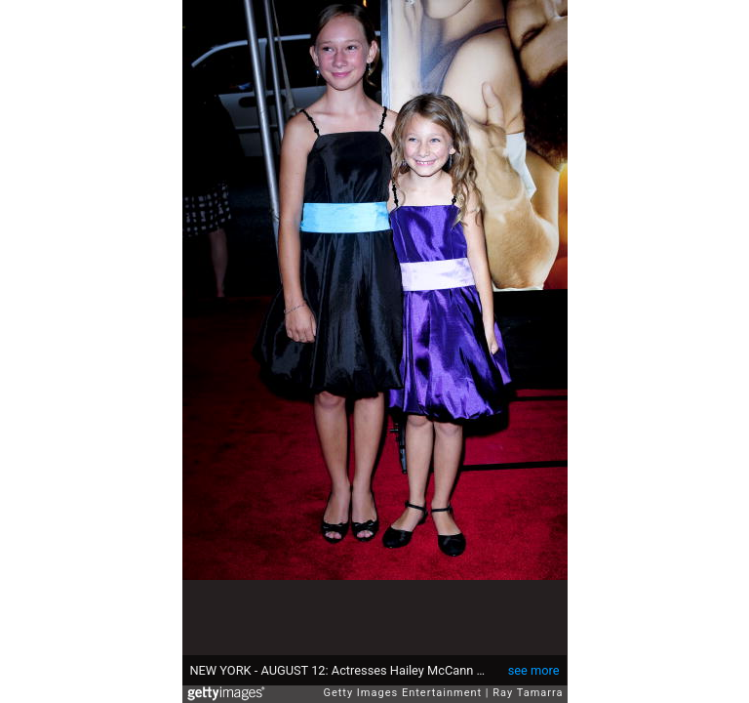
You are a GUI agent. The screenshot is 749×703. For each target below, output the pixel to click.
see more (534, 670)
